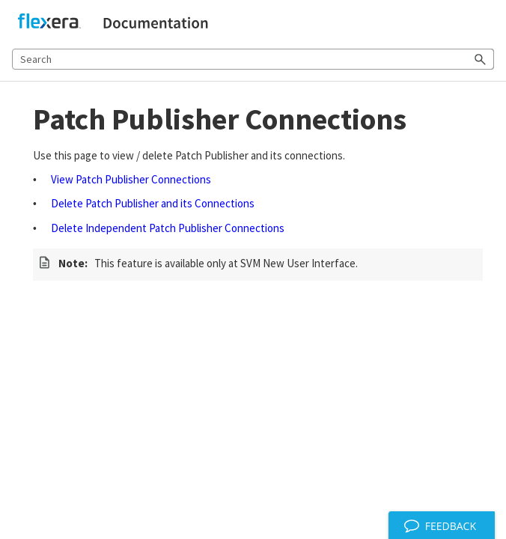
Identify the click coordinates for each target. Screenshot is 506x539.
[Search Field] (253, 59)
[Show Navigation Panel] (486, 23)
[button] (480, 59)
